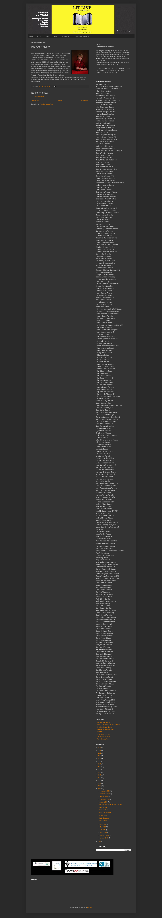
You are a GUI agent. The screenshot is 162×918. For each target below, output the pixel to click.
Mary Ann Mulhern (105, 812)
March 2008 (103, 832)
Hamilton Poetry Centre (105, 727)
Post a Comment (39, 96)
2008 (99, 789)
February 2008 (104, 835)
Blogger (89, 907)
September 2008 (105, 799)
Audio (56, 36)
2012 (99, 778)
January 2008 (104, 838)
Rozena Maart (103, 810)
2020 (99, 756)
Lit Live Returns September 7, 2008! (110, 804)
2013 (99, 775)
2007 (99, 841)
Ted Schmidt (103, 821)
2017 (99, 764)
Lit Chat (100, 732)
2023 (99, 747)
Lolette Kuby (103, 815)
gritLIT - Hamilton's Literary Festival (109, 724)
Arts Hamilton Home (104, 722)
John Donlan (103, 807)
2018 (99, 761)
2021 (99, 753)
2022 (99, 750)
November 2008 (105, 794)
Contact (47, 36)
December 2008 (105, 791)
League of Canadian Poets (106, 729)
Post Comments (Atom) (47, 104)
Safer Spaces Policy (81, 36)
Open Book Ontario (104, 734)
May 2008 (103, 827)
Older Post (84, 101)
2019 (99, 758)
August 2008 (104, 802)
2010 (99, 783)
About (39, 36)
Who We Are (66, 36)
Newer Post (35, 101)
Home (31, 36)
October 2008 (104, 796)
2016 (99, 767)
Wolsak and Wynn (103, 739)
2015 (99, 769)
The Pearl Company (104, 736)
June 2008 (103, 824)
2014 (99, 772)
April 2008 (103, 830)
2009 (99, 786)
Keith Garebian (104, 818)
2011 (99, 780)
